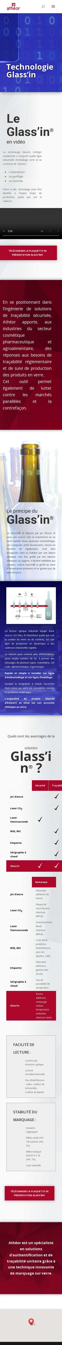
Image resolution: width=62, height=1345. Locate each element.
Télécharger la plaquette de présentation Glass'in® (26, 1193)
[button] (32, 1324)
